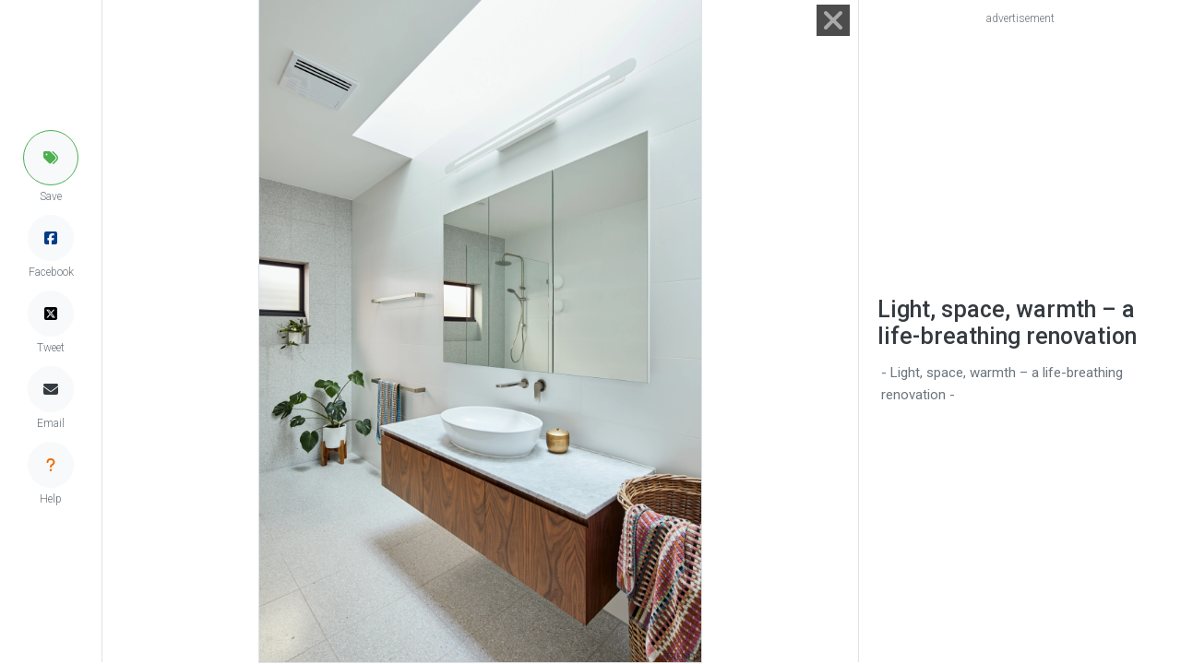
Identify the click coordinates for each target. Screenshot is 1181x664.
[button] (50, 157)
